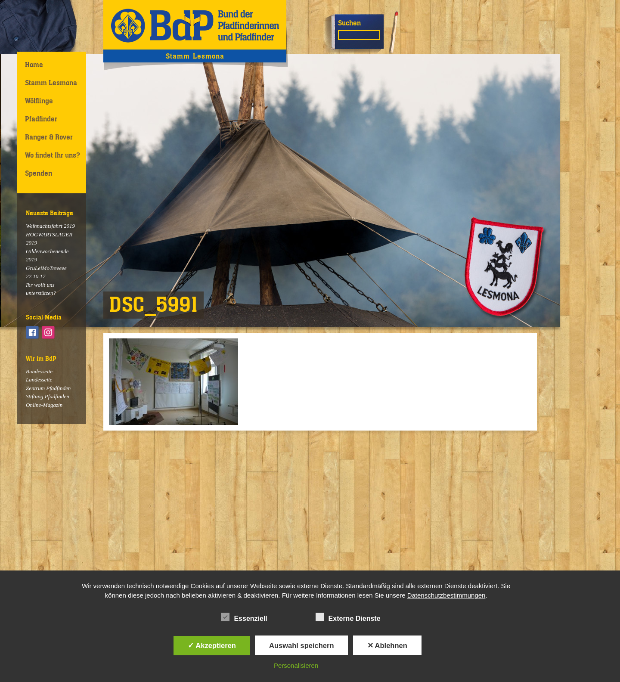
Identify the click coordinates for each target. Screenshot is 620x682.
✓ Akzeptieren (212, 645)
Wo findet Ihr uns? (52, 155)
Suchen (349, 23)
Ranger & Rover (49, 137)
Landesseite (39, 379)
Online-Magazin (44, 405)
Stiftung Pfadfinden (47, 396)
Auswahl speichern (301, 645)
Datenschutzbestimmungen (446, 595)
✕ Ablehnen (387, 645)
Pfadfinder (41, 119)
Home (34, 64)
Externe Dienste (348, 617)
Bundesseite (39, 371)
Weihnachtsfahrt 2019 (50, 226)
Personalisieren (296, 665)
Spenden (38, 173)
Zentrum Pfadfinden (48, 388)
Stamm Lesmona (51, 82)
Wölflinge (39, 100)
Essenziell (244, 617)
